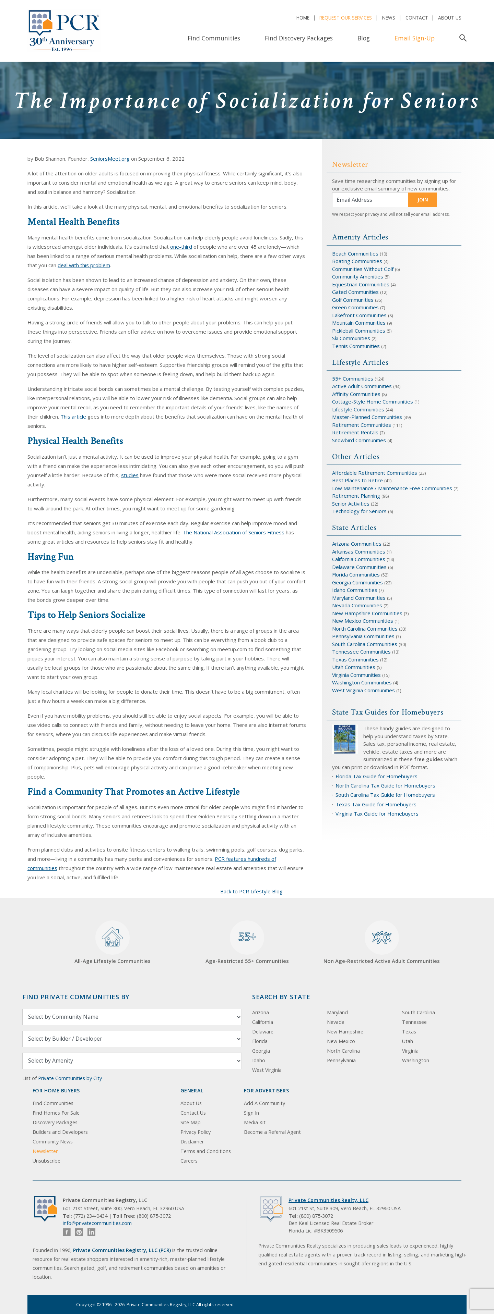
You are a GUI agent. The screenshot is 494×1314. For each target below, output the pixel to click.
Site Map (190, 1122)
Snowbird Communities (359, 440)
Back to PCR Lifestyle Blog (251, 891)
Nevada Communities (357, 605)
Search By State (281, 996)
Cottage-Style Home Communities (372, 401)
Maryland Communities (359, 597)
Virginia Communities (356, 674)
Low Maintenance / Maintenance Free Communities (393, 488)
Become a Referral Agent (272, 1132)
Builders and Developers (60, 1132)
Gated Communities (355, 291)
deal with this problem (84, 265)
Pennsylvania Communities (363, 636)
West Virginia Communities (364, 690)
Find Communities (214, 38)
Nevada (335, 1022)
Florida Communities (356, 574)
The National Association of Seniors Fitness (233, 532)
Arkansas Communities (359, 551)
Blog (363, 38)
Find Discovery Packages (299, 38)
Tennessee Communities (362, 651)
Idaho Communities (355, 589)
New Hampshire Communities (368, 613)
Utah (407, 1041)
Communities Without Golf (362, 268)
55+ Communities (352, 378)
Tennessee (414, 1022)
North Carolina (343, 1051)
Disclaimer (192, 1141)
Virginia (410, 1051)
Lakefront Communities (359, 315)
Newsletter (45, 1151)
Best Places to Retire (357, 480)
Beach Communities (355, 253)
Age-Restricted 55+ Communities (247, 942)
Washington (415, 1060)
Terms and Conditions (205, 1151)
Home (302, 17)
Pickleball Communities (358, 330)
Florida (260, 1041)
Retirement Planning (356, 495)
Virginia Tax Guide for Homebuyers (377, 813)
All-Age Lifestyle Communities (112, 942)
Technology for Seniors (359, 511)
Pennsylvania (341, 1060)
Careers (189, 1160)
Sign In (251, 1113)
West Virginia (267, 1070)
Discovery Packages (55, 1122)
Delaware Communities (359, 566)
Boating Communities (357, 261)
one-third (181, 246)
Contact (416, 17)
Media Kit (255, 1122)
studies (130, 475)
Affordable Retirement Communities (374, 472)
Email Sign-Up (415, 38)
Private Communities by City (70, 1078)
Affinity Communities (357, 394)
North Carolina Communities (365, 628)
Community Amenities (358, 276)
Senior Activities (350, 503)
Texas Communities (355, 659)
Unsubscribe (46, 1160)
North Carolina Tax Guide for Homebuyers (385, 785)
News (388, 17)
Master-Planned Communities (367, 416)
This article (73, 416)
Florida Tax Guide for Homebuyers (376, 776)
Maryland (337, 1012)
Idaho (258, 1060)
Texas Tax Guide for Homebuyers (376, 804)
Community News (53, 1141)
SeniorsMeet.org (110, 158)
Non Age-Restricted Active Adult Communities (382, 942)
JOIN (422, 199)
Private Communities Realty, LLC (328, 1200)
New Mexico (341, 1041)
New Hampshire (345, 1031)
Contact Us (193, 1113)
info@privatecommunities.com (97, 1223)
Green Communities (356, 307)
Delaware (262, 1031)
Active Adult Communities (362, 386)
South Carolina (418, 1012)
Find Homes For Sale (56, 1113)
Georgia (261, 1051)
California (262, 1022)
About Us (449, 17)
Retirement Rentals (356, 432)
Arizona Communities (356, 543)
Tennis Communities (356, 346)
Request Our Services (345, 17)
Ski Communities (352, 338)
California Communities (358, 559)
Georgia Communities (357, 582)
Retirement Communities (361, 424)
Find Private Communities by (75, 996)
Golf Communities (353, 299)
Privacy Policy (195, 1132)
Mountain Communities (359, 322)
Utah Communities (354, 667)
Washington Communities (362, 682)
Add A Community (264, 1103)
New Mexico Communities (362, 620)
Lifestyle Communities (359, 409)
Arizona (260, 1012)
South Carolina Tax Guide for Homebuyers (385, 794)
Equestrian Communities (361, 284)
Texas (409, 1031)
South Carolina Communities (364, 644)
